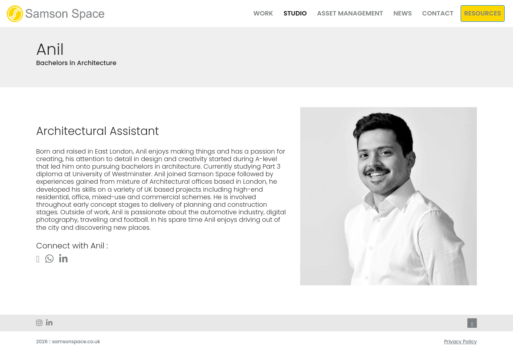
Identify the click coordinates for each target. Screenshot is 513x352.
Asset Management (350, 13)
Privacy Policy (460, 341)
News (402, 13)
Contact (437, 13)
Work (263, 13)
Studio (295, 13)
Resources (482, 13)
